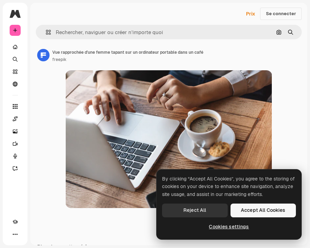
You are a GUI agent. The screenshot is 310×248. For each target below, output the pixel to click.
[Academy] (15, 221)
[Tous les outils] (15, 106)
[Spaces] (15, 118)
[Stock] (15, 71)
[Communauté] (15, 84)
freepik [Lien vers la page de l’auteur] (59, 59)
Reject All (194, 210)
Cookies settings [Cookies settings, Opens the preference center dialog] (229, 227)
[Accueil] (15, 46)
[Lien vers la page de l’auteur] (43, 55)
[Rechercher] (15, 59)
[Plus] (15, 234)
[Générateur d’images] (15, 131)
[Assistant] (15, 168)
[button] (45, 32)
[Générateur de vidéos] (15, 143)
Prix (250, 14)
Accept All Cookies (263, 210)
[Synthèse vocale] (15, 156)
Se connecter (281, 14)
